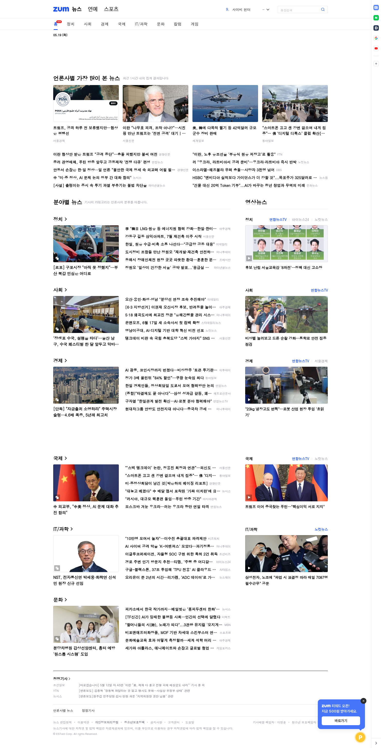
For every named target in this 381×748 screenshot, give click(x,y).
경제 (105, 24)
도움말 (189, 722)
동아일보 (268, 141)
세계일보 (198, 141)
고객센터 (174, 722)
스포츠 (111, 9)
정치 (71, 24)
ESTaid (60, 734)
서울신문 (128, 141)
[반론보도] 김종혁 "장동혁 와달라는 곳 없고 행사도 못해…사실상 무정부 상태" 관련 (134, 690)
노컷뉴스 (321, 219)
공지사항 (156, 722)
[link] (376, 7)
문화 (161, 24)
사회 (88, 24)
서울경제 (59, 141)
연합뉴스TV (277, 219)
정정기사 (60, 678)
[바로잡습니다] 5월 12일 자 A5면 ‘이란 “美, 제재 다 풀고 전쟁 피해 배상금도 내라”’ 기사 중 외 (142, 685)
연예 (93, 9)
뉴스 (77, 9)
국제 (122, 24)
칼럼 (178, 24)
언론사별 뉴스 (63, 710)
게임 (195, 24)
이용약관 (83, 722)
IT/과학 (141, 24)
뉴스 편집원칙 (62, 722)
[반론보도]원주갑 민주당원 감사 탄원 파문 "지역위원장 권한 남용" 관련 (126, 696)
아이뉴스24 (300, 219)
